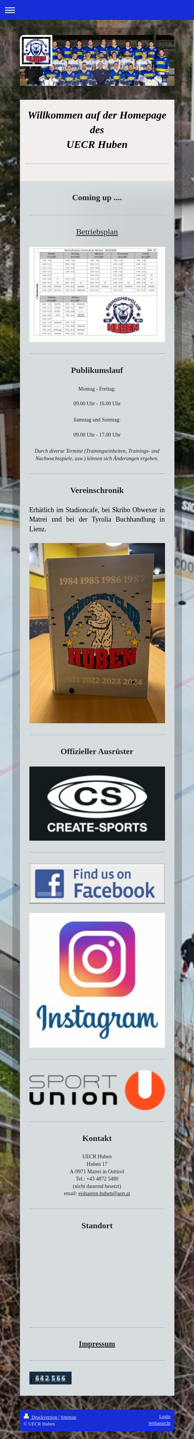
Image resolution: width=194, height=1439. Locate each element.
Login (164, 1416)
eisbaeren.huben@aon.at (104, 1193)
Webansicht (159, 1423)
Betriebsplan (97, 231)
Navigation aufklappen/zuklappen (97, 10)
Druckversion (41, 1417)
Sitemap (68, 1417)
